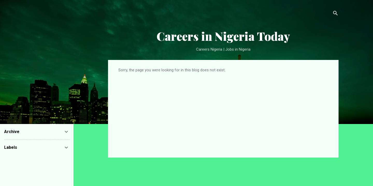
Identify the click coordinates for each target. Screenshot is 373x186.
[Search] (335, 14)
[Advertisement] (223, 111)
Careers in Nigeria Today (223, 36)
